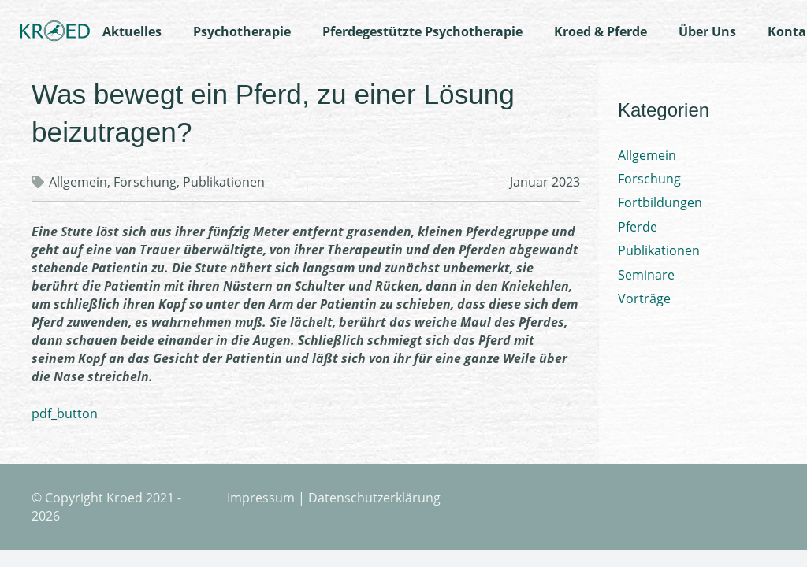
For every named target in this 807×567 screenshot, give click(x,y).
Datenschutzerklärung (374, 497)
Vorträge (644, 298)
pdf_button (65, 413)
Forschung (145, 182)
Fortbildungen (660, 202)
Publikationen (224, 182)
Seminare (646, 275)
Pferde (637, 226)
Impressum (261, 497)
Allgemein (78, 182)
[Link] (55, 31)
